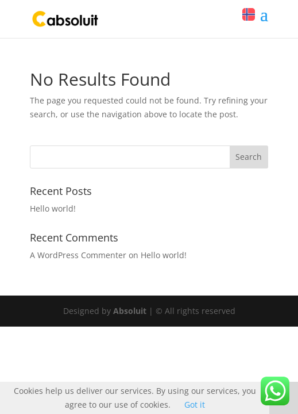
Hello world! (53, 208)
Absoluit (129, 310)
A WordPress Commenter (78, 255)
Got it (194, 404)
